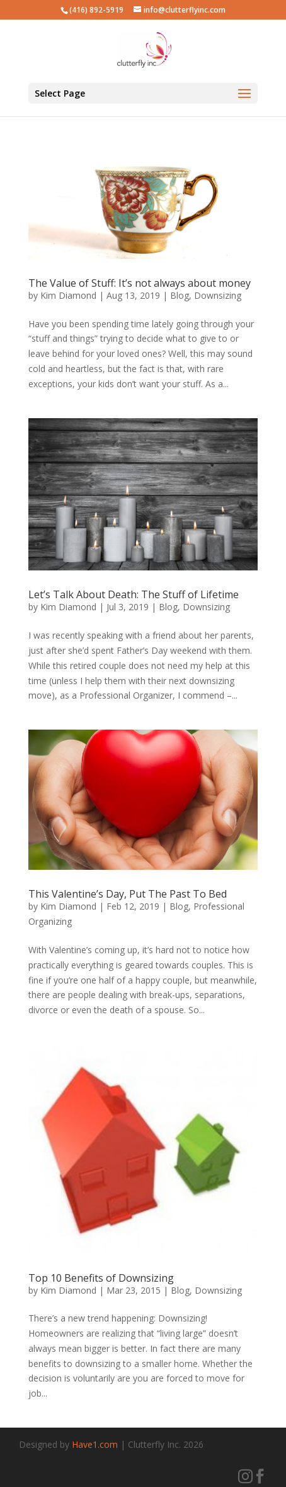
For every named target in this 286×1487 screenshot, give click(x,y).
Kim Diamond (68, 295)
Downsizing (217, 295)
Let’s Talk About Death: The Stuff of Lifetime (133, 594)
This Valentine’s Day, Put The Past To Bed (127, 894)
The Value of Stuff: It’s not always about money (139, 283)
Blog (179, 295)
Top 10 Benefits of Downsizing (101, 1278)
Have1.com (95, 1444)
